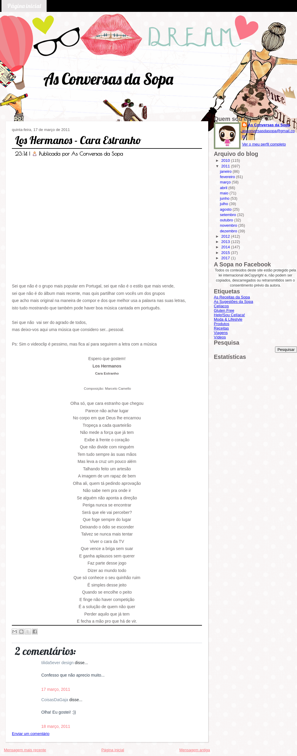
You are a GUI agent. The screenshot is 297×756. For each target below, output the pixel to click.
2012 (226, 236)
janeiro (226, 171)
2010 (226, 160)
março (226, 182)
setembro (228, 214)
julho (224, 204)
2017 (226, 258)
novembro (229, 225)
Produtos (221, 324)
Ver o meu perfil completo (264, 144)
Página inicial (24, 5)
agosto (226, 209)
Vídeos (220, 337)
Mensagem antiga (194, 750)
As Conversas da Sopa (108, 78)
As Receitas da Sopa (232, 297)
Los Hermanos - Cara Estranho (78, 140)
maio (225, 193)
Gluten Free (224, 310)
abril (224, 188)
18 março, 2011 (55, 726)
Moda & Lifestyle (228, 319)
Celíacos (221, 306)
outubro (227, 220)
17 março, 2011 (55, 689)
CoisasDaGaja (55, 699)
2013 (226, 241)
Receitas (221, 328)
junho (225, 198)
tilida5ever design (58, 662)
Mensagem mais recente (25, 750)
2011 (226, 166)
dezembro (229, 231)
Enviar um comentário (30, 733)
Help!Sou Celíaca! (229, 315)
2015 (226, 252)
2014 (226, 247)
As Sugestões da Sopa (233, 301)
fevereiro (228, 177)
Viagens (221, 332)
